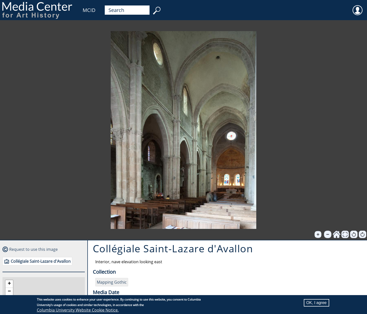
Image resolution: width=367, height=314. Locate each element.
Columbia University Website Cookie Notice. (78, 310)
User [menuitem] (357, 7)
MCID (89, 10)
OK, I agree (316, 303)
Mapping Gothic (112, 282)
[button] (9, 284)
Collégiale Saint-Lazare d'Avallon (41, 261)
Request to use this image (33, 249)
